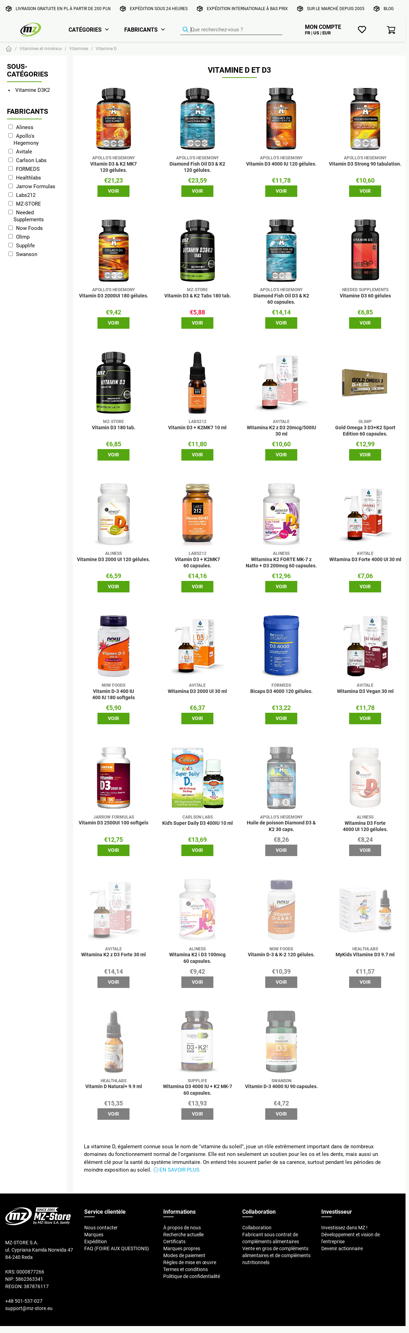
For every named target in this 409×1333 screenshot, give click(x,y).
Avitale (24, 151)
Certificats (174, 1241)
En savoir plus (179, 1169)
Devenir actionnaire (342, 1248)
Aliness (24, 127)
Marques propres (181, 1248)
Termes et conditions (185, 1269)
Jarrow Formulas (35, 186)
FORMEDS (28, 168)
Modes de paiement (184, 1255)
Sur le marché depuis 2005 (335, 8)
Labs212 (26, 195)
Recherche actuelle (183, 1234)
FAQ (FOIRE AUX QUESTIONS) (116, 1248)
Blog (389, 8)
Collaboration (257, 1227)
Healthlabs (28, 177)
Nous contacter (101, 1227)
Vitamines (78, 48)
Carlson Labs (31, 160)
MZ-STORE (28, 203)
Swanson (26, 254)
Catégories (85, 29)
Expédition (95, 1241)
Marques (93, 1234)
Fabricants (141, 29)
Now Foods (29, 228)
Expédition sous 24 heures (159, 8)
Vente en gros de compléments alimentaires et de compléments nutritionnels (276, 1255)
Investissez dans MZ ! (344, 1227)
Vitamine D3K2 (32, 90)
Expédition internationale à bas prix (247, 8)
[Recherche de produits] (231, 30)
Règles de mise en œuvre (189, 1262)
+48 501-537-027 (23, 1301)
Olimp (23, 236)
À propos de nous (182, 1227)
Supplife (25, 245)
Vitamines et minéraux (40, 48)
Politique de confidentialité (191, 1276)
